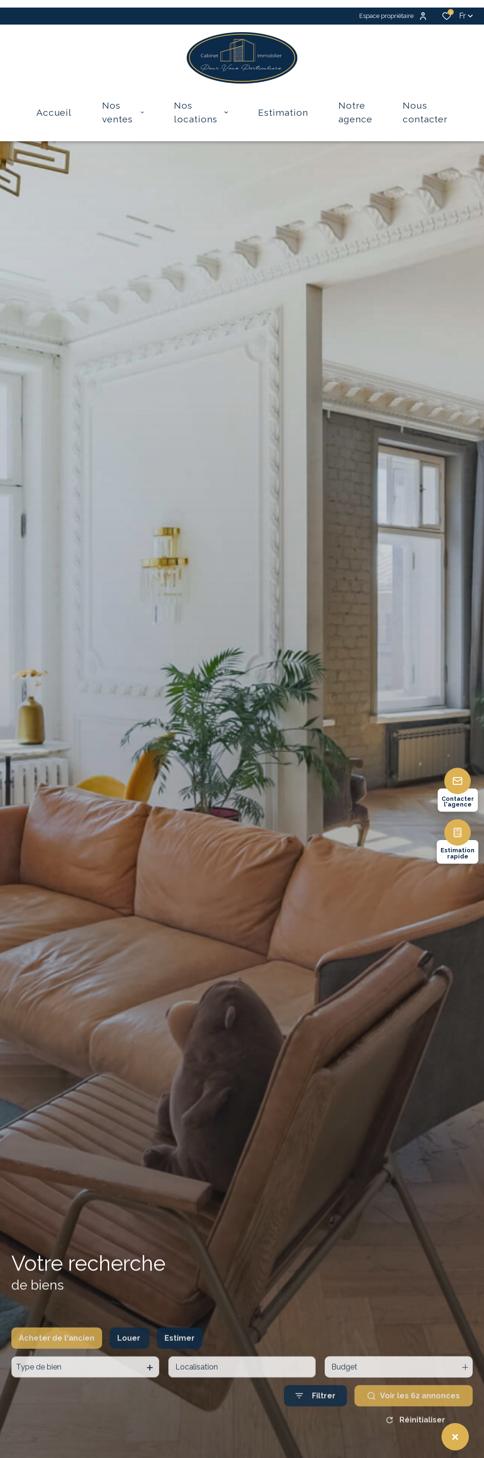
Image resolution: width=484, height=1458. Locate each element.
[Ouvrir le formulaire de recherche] (315, 1417)
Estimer (179, 1359)
